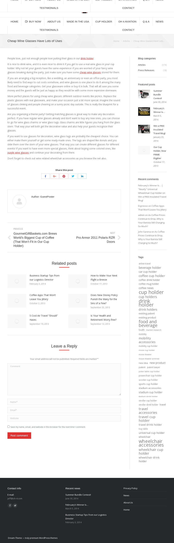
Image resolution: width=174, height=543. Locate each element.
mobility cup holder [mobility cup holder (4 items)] (148, 346)
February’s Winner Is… (159, 110)
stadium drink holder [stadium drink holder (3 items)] (148, 396)
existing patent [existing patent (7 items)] (147, 313)
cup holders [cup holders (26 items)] (148, 297)
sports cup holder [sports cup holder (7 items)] (148, 384)
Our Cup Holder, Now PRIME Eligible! (159, 153)
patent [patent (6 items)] (142, 367)
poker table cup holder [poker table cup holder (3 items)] (149, 371)
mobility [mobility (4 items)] (142, 334)
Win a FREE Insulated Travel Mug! (159, 129)
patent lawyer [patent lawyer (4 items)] (153, 367)
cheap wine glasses (90, 72)
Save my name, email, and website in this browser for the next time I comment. (48, 427)
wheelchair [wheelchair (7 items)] (144, 436)
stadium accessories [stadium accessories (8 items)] (150, 388)
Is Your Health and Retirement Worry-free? (103, 317)
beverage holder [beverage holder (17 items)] (150, 267)
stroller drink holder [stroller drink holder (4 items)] (148, 404)
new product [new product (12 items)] (158, 363)
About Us (128, 502)
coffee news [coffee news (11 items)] (146, 288)
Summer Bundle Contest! (157, 94)
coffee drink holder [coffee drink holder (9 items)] (149, 280)
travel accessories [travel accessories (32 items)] (148, 410)
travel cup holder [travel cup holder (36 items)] (147, 418)
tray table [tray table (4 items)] (143, 428)
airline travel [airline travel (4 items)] (145, 263)
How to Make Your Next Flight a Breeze (104, 277)
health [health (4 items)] (142, 329)
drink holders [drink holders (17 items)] (148, 309)
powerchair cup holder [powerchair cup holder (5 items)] (150, 375)
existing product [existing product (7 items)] (147, 317)
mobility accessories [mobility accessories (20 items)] (147, 340)
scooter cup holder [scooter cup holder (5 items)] (148, 379)
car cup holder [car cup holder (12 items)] (148, 272)
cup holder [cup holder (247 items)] (151, 292)
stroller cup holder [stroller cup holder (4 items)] (148, 400)
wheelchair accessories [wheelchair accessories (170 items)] (151, 443)
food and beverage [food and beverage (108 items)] (148, 323)
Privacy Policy (130, 488)
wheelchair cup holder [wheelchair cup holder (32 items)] (151, 451)
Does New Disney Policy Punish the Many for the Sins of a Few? (104, 299)
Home (116, 41)
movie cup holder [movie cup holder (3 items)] (147, 350)
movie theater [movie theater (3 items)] (145, 354)
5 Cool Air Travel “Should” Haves (44, 317)
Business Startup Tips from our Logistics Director (44, 277)
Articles (126, 41)
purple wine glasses (18, 152)
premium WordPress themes (43, 538)
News (126, 495)
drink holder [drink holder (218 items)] (146, 303)
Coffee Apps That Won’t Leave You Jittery (43, 297)
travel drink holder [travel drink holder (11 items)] (150, 425)
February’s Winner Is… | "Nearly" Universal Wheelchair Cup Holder (150, 189)
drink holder (87, 58)
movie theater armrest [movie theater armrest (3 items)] (149, 359)
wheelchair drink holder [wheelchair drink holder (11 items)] (149, 459)
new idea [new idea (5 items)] (143, 363)
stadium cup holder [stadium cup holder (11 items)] (150, 392)
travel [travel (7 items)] (163, 404)
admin (141, 215)
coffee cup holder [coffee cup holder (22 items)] (152, 276)
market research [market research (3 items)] (153, 330)
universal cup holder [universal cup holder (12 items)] (152, 433)
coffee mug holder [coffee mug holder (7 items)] (149, 283)
